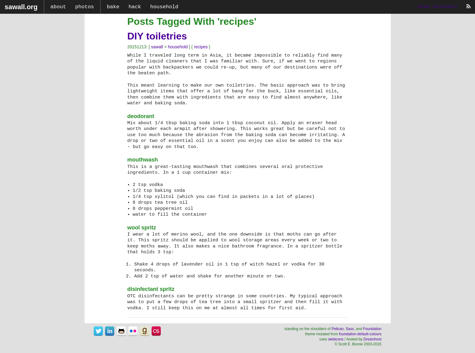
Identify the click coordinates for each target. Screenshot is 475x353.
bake (113, 6)
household (164, 6)
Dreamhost (373, 339)
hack (135, 6)
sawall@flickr (133, 331)
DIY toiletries (157, 36)
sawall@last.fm (156, 331)
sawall (157, 46)
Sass (350, 329)
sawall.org (21, 7)
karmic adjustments (437, 6)
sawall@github (121, 331)
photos (84, 6)
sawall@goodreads (144, 331)
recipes (201, 46)
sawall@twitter (98, 331)
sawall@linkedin (109, 331)
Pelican (338, 329)
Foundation (372, 329)
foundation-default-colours (360, 334)
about (58, 6)
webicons (335, 339)
